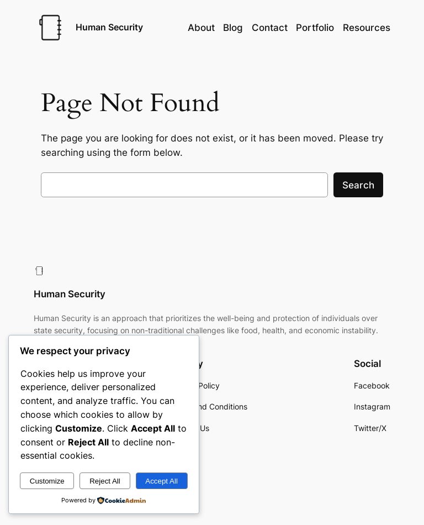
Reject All (104, 481)
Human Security (109, 27)
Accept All (161, 481)
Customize (47, 481)
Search (358, 185)
